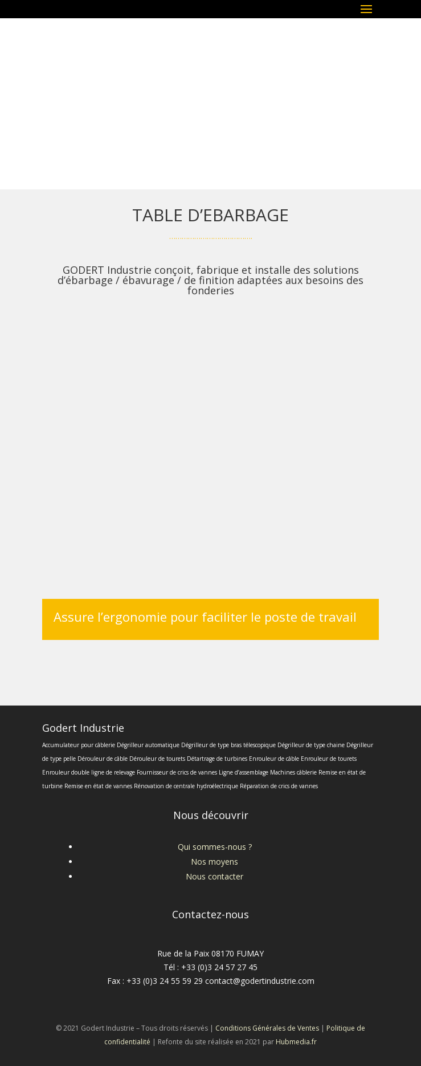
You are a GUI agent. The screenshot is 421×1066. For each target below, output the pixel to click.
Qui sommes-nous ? (215, 846)
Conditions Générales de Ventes (267, 1028)
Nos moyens (214, 861)
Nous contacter (214, 876)
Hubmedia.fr (296, 1042)
